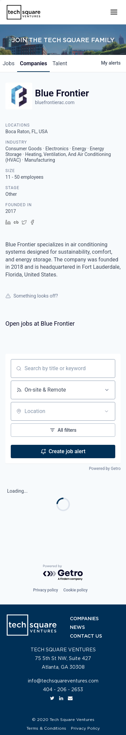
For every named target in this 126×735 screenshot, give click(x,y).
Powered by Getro (105, 468)
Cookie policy (76, 590)
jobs (8, 63)
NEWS (77, 627)
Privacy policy (45, 590)
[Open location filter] (106, 411)
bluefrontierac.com (55, 102)
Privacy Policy (85, 728)
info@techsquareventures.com (63, 681)
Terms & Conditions (46, 728)
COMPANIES (84, 619)
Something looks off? (31, 296)
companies (33, 63)
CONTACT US (86, 636)
